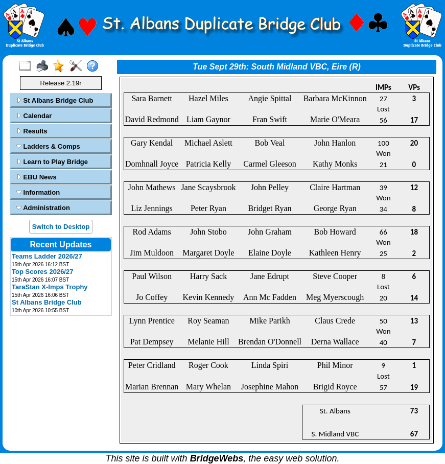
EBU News (36, 177)
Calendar (34, 116)
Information (38, 192)
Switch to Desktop (61, 226)
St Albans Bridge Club (54, 100)
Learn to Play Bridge (52, 162)
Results (32, 131)
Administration (43, 208)
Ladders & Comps (48, 146)
